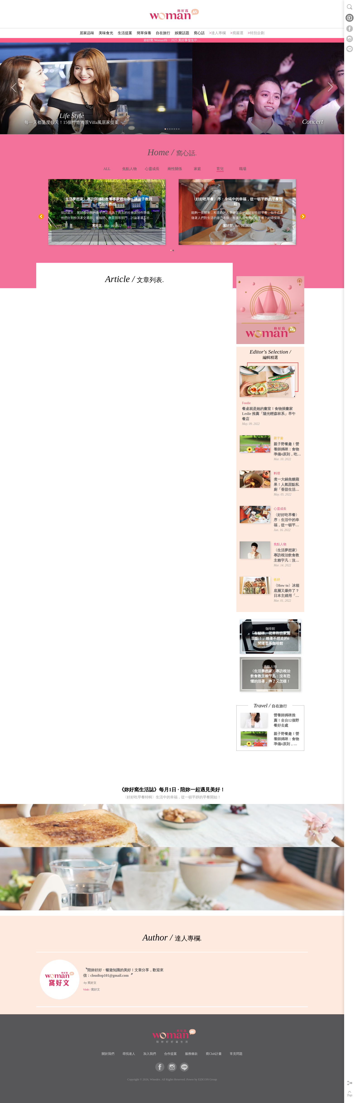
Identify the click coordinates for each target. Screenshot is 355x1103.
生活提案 (125, 33)
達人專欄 (218, 33)
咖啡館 (270, 629)
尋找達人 (128, 1053)
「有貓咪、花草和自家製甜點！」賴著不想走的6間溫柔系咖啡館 (270, 639)
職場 (242, 169)
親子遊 (278, 438)
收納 (277, 579)
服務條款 (191, 1053)
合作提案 (170, 1053)
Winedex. (155, 1079)
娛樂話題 (182, 33)
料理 (277, 473)
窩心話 (199, 33)
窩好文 (97, 225)
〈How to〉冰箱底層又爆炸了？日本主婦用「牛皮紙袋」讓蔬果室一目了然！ (286, 591)
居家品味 (87, 33)
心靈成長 (152, 169)
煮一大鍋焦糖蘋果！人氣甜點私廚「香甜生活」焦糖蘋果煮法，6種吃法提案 (287, 484)
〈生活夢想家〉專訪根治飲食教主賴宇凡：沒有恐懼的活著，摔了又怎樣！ (286, 555)
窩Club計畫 (214, 1053)
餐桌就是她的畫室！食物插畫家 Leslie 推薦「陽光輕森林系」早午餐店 (268, 414)
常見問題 (236, 1053)
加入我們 (149, 1053)
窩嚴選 (238, 33)
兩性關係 (175, 169)
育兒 (220, 169)
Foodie (246, 403)
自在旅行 (163, 33)
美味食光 (106, 33)
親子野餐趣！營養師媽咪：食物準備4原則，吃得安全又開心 (287, 449)
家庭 (197, 169)
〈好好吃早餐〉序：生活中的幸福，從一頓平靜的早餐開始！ (237, 201)
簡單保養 (144, 33)
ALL (106, 169)
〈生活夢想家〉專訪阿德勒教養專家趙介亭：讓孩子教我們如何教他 (107, 201)
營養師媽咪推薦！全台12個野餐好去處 (286, 720)
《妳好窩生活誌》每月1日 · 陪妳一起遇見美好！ (172, 794)
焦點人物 (129, 169)
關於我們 (108, 1053)
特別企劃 (257, 33)
